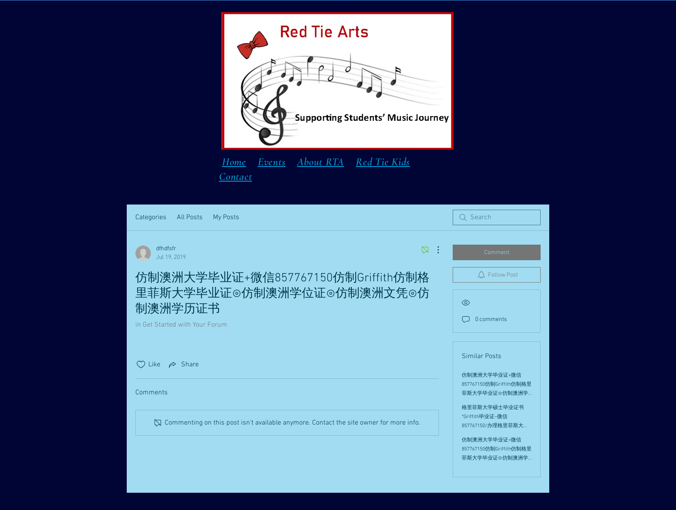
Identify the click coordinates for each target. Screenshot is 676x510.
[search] (497, 217)
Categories (150, 217)
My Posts (226, 217)
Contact (235, 176)
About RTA (320, 161)
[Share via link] (183, 364)
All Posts (190, 217)
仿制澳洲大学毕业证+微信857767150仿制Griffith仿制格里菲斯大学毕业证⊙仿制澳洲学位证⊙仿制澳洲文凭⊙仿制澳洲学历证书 (497, 393)
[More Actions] (434, 250)
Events (272, 161)
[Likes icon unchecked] (141, 364)
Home (234, 161)
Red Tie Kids (383, 161)
